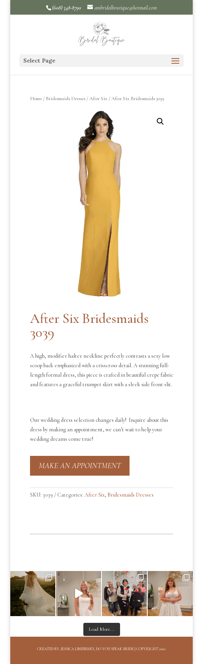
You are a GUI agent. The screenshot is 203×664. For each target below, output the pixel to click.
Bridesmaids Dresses (65, 98)
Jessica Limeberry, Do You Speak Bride (97, 649)
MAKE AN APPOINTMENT (80, 465)
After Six (98, 98)
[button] (160, 121)
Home (36, 98)
